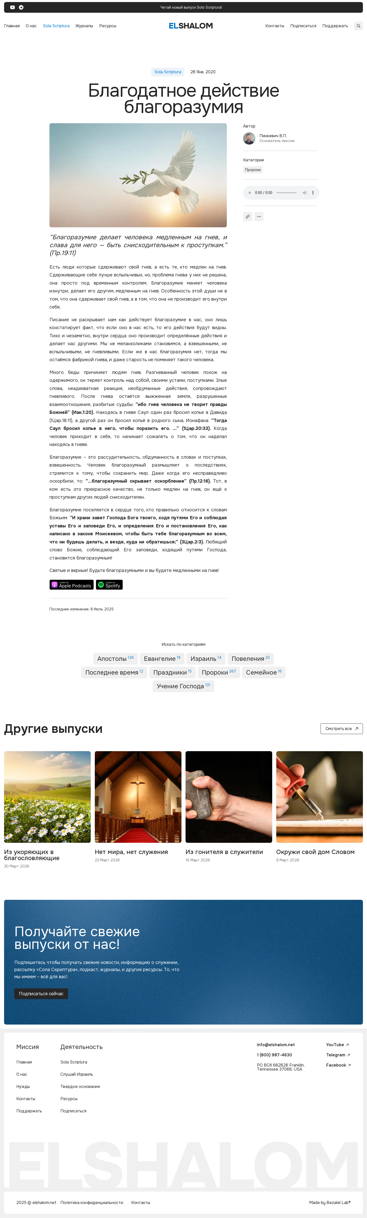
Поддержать (335, 26)
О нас (31, 26)
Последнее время (114, 672)
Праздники (172, 672)
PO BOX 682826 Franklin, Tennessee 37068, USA (281, 1067)
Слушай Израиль (76, 1074)
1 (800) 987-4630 (274, 1055)
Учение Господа (183, 686)
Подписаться (303, 26)
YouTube (337, 1045)
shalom (191, 26)
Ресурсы (107, 26)
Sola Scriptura (56, 26)
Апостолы (115, 659)
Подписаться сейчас (41, 994)
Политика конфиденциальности (91, 1202)
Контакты (274, 26)
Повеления (251, 659)
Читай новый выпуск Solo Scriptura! (191, 7)
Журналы (84, 26)
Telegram (338, 1055)
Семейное (264, 672)
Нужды (23, 1086)
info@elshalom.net (276, 1044)
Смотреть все (341, 728)
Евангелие (162, 659)
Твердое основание (80, 1086)
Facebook (338, 1065)
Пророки (253, 169)
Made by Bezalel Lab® (330, 1202)
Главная (12, 26)
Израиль (206, 659)
